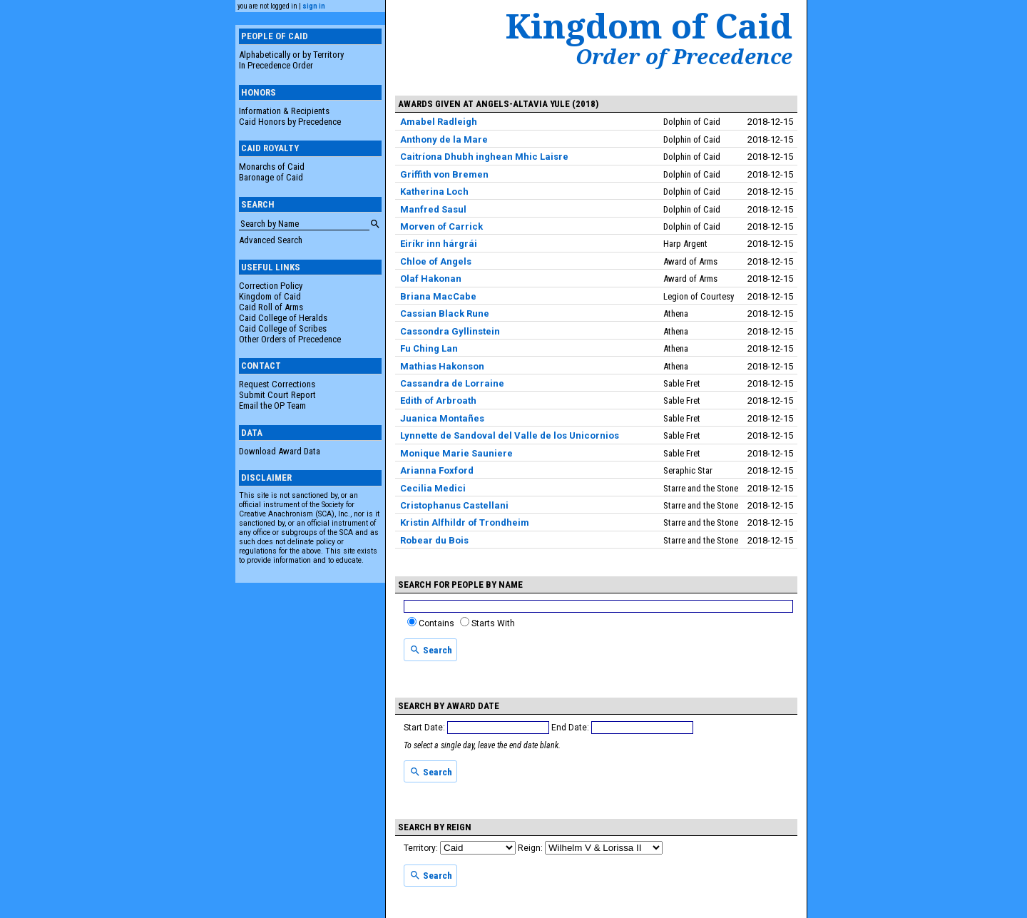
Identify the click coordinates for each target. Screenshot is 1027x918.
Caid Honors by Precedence (290, 121)
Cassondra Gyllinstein (450, 331)
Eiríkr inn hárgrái (438, 243)
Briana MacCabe (438, 296)
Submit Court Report (277, 394)
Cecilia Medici (433, 488)
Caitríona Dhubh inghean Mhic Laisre (484, 156)
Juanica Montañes (442, 418)
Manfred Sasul (433, 209)
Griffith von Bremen (444, 174)
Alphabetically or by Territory (291, 54)
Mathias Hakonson (442, 366)
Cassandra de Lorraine (452, 383)
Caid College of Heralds (283, 317)
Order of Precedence (684, 56)
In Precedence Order (276, 65)
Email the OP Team (272, 405)
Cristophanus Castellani (454, 505)
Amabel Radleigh (438, 121)
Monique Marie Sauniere (456, 453)
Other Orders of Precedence (290, 339)
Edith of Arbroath (438, 400)
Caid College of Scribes (283, 328)
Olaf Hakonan (430, 278)
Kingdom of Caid (270, 296)
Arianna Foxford (437, 470)
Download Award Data (279, 451)
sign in (313, 6)
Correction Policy (270, 285)
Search (430, 650)
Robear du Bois (434, 540)
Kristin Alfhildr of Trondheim (464, 522)
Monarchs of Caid (272, 166)
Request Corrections (277, 384)
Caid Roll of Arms (271, 307)
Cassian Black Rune (444, 313)
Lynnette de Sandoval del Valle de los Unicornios (509, 435)
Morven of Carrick (441, 226)
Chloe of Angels (435, 261)
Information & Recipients (284, 111)
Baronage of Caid (271, 177)
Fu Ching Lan (429, 348)
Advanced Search (270, 240)
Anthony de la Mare (444, 139)
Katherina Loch (434, 191)
